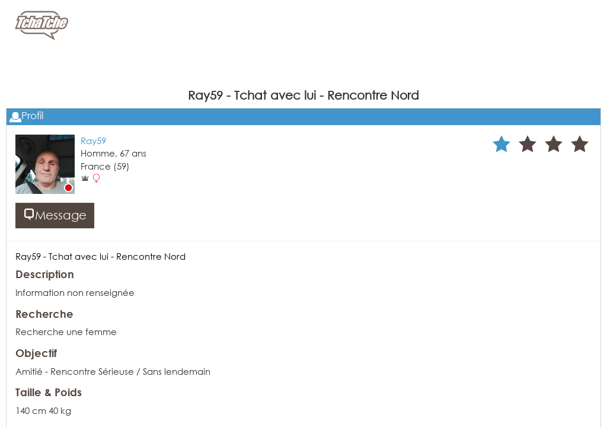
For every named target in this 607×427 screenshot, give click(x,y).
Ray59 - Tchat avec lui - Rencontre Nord (100, 256)
